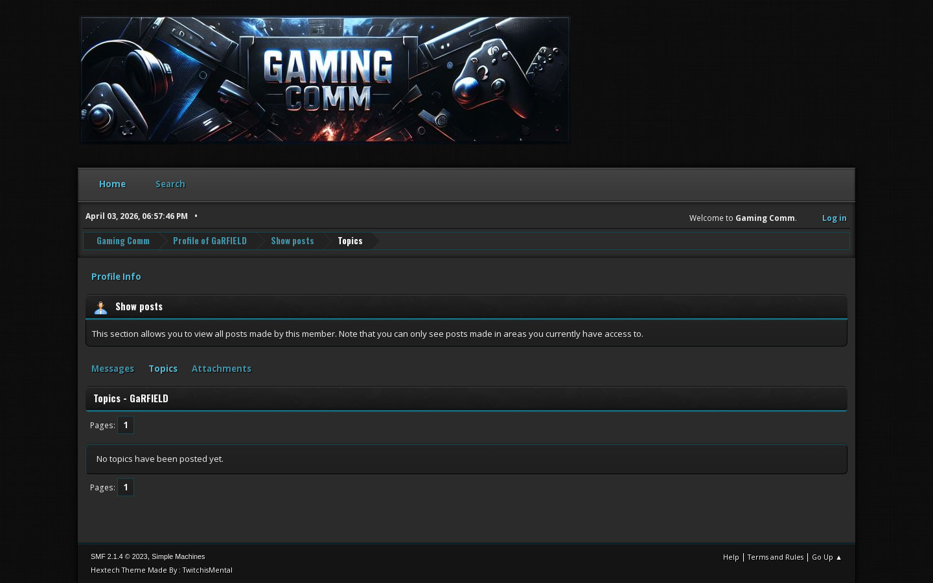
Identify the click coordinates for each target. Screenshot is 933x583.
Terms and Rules (775, 557)
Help (731, 557)
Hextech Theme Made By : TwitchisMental (162, 570)
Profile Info (116, 276)
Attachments (221, 368)
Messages (112, 368)
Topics (163, 368)
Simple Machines (178, 556)
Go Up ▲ (827, 557)
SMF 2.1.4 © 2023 (119, 556)
